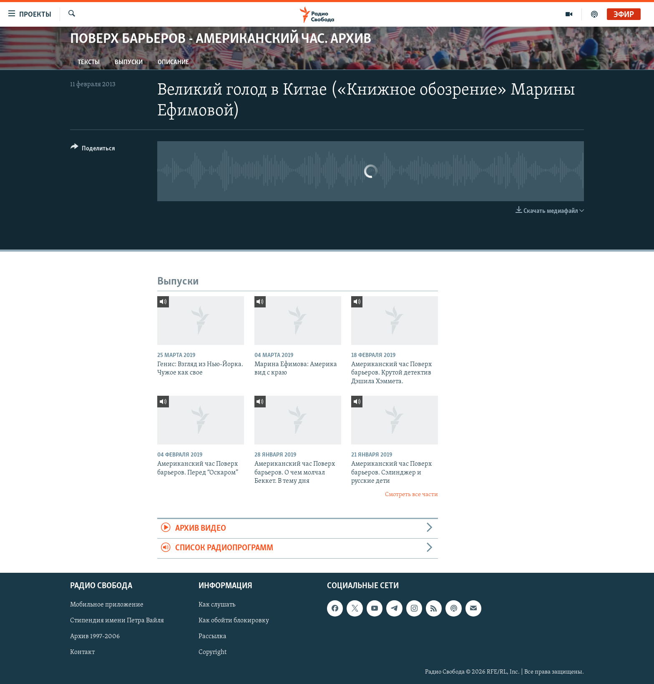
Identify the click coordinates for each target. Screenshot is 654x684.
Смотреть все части (411, 495)
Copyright (212, 652)
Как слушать (217, 605)
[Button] (92, 149)
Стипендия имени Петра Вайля (117, 620)
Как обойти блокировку (234, 620)
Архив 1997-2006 (95, 636)
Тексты (89, 62)
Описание (173, 62)
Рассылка (212, 636)
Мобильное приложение (106, 605)
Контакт (82, 652)
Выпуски (129, 62)
